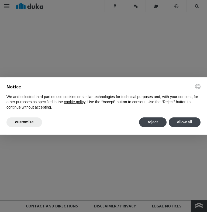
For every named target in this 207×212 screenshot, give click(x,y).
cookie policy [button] (74, 102)
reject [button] (153, 122)
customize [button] (24, 122)
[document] (103, 96)
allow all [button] (184, 122)
